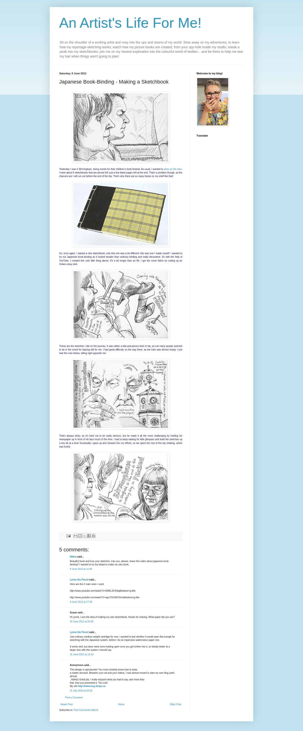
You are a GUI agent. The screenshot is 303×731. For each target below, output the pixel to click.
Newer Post (66, 704)
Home (121, 704)
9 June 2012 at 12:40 (81, 569)
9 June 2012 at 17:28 (81, 602)
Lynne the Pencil (79, 579)
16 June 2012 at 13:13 (82, 654)
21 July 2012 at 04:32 (81, 690)
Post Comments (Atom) (86, 710)
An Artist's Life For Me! (130, 23)
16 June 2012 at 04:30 (82, 621)
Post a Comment (74, 697)
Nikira (73, 556)
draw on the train (173, 169)
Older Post (175, 704)
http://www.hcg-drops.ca (91, 686)
